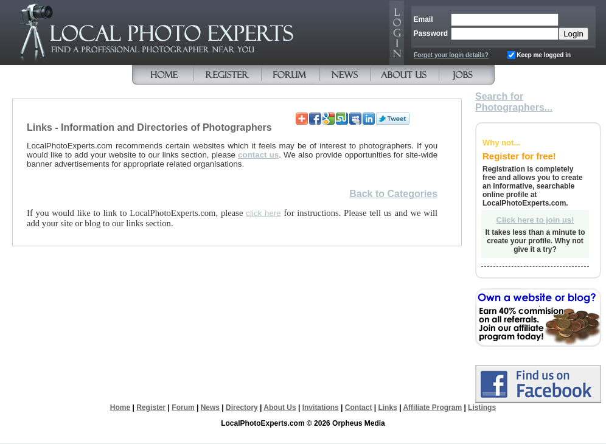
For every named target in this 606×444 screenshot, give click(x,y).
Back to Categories (393, 194)
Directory (242, 407)
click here (263, 213)
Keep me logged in (544, 55)
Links (387, 407)
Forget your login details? (451, 55)
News (210, 407)
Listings (482, 407)
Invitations (320, 407)
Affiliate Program (432, 407)
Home (120, 407)
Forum (183, 407)
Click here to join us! (535, 219)
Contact (358, 407)
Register (150, 407)
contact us (258, 154)
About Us (279, 407)
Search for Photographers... (513, 102)
